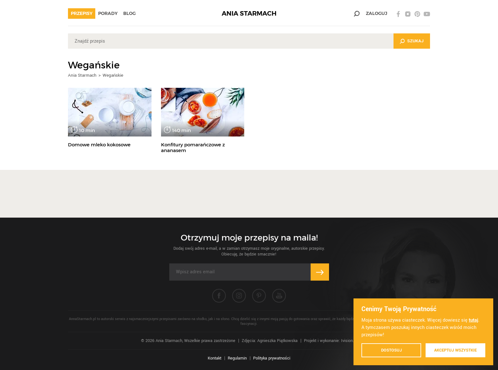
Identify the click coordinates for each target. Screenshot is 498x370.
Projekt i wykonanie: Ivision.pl (330, 341)
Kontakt (214, 358)
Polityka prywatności (271, 358)
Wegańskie (113, 75)
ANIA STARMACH (249, 13)
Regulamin (237, 358)
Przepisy (81, 13)
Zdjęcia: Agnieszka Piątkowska (270, 341)
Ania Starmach (82, 75)
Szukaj (415, 41)
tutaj (473, 320)
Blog (129, 13)
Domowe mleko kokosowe (99, 145)
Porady (108, 13)
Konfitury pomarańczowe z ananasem (193, 147)
